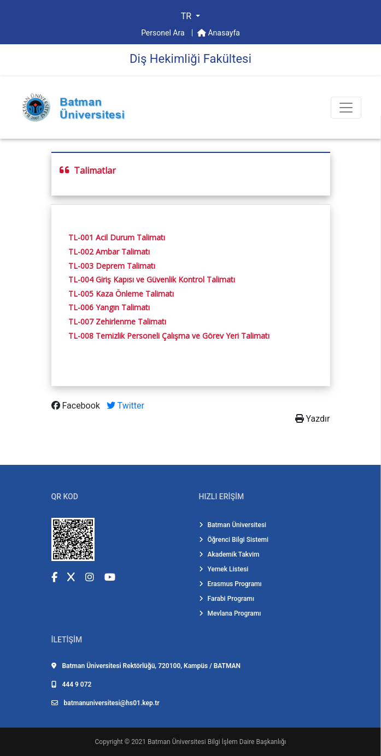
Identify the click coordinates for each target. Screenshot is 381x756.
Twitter (125, 405)
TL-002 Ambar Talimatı (109, 251)
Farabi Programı (227, 599)
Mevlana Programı (230, 613)
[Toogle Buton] (346, 108)
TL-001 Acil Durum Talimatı (116, 237)
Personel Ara (163, 32)
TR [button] (187, 16)
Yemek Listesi (224, 569)
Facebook (76, 405)
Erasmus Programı (230, 584)
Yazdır (312, 419)
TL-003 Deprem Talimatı (111, 266)
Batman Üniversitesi (233, 525)
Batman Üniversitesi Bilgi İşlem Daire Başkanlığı (217, 742)
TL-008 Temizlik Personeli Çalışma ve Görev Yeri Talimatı (168, 335)
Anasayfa (218, 32)
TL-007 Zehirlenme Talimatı (117, 321)
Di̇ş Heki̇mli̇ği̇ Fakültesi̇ (190, 59)
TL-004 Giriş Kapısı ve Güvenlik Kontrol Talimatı (151, 279)
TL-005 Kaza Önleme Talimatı (121, 293)
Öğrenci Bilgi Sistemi (234, 540)
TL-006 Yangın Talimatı (109, 307)
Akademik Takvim (229, 554)
